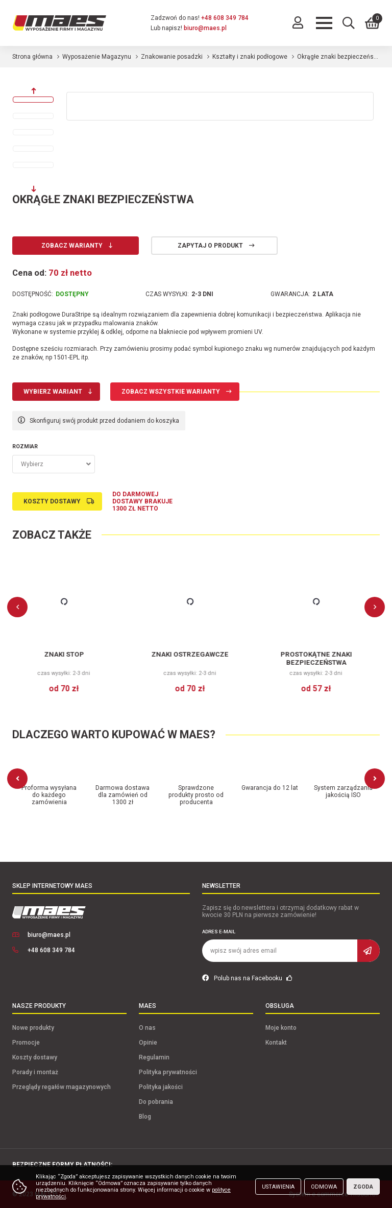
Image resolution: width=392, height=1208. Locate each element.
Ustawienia (278, 1186)
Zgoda (363, 1186)
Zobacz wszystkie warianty (170, 391)
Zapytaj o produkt (210, 245)
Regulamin (154, 1057)
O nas (147, 1027)
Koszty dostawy (52, 501)
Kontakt (276, 1042)
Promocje (26, 1042)
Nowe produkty (33, 1027)
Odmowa (324, 1186)
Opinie (148, 1042)
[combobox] (53, 464)
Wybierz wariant (52, 391)
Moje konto (281, 1027)
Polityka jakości (161, 1087)
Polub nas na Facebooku (247, 978)
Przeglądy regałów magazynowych (61, 1087)
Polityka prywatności (168, 1072)
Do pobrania (156, 1101)
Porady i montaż (35, 1072)
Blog (145, 1116)
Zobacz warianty (72, 245)
